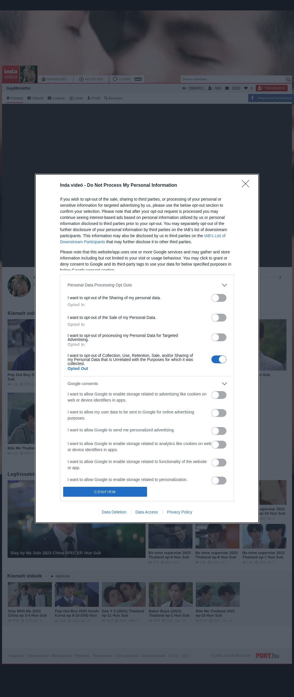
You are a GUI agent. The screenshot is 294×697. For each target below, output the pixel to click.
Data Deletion (114, 512)
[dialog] (147, 348)
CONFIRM (105, 492)
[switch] (218, 298)
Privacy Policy (179, 512)
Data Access (146, 512)
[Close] (247, 185)
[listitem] (147, 285)
